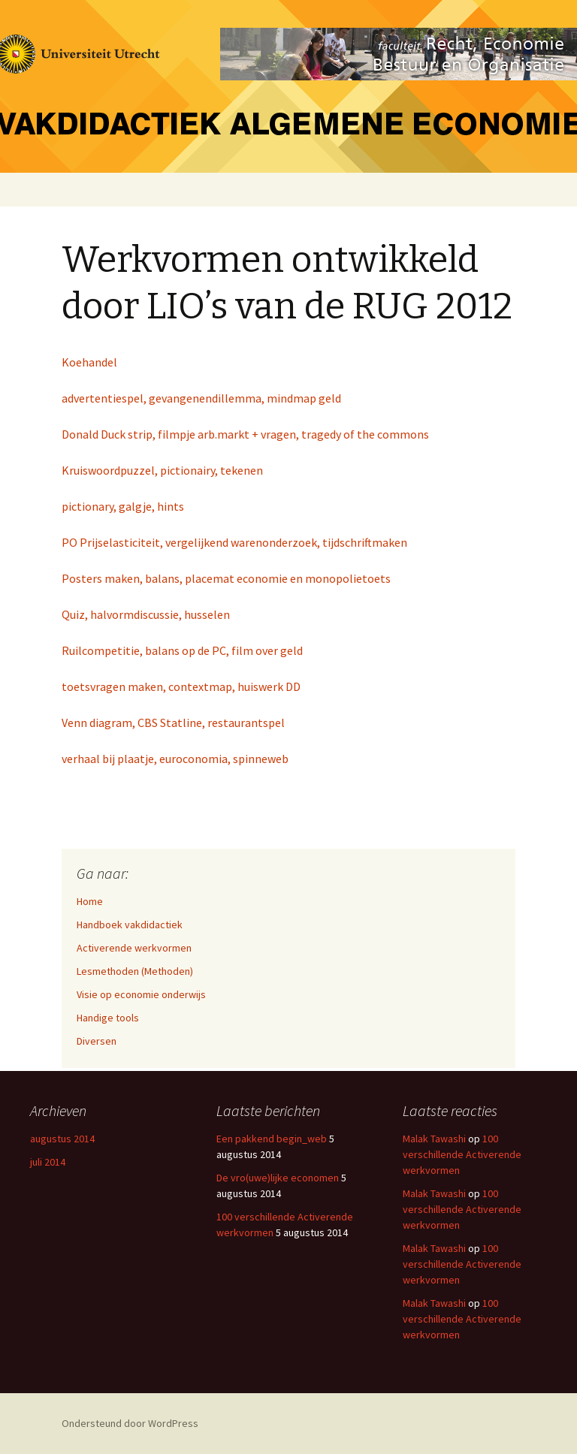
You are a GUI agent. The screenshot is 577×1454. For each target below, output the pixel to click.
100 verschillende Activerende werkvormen (462, 1154)
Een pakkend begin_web (271, 1138)
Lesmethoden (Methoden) (135, 971)
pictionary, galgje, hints (123, 506)
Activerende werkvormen (134, 948)
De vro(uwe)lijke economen (277, 1177)
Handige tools (108, 1017)
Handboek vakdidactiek (130, 924)
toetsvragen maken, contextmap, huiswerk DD (181, 686)
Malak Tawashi (434, 1138)
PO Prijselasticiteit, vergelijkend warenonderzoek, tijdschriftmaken (234, 542)
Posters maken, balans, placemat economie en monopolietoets (226, 578)
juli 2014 (47, 1162)
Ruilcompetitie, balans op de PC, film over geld (182, 650)
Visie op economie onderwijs (141, 994)
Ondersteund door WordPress (130, 1423)
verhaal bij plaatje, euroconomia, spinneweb (175, 758)
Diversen (96, 1041)
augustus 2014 (62, 1138)
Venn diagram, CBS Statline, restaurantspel (173, 722)
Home (90, 901)
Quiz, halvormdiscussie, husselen (146, 614)
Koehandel (89, 362)
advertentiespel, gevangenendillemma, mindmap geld (201, 398)
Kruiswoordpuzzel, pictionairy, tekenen (162, 470)
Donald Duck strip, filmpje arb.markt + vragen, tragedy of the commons (245, 434)
